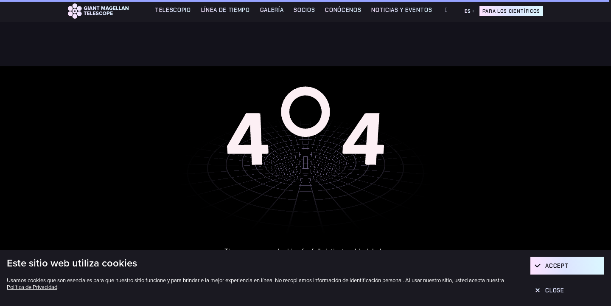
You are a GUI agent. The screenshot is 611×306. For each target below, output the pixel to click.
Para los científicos (511, 11)
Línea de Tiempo (225, 10)
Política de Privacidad (32, 287)
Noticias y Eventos (401, 10)
